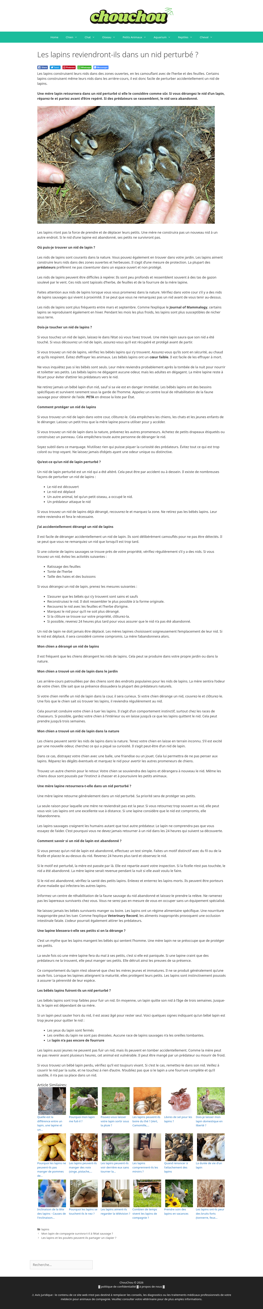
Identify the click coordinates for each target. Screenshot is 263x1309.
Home (54, 37)
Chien (73, 37)
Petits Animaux (136, 37)
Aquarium (164, 37)
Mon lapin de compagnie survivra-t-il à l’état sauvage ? (77, 1233)
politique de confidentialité (118, 1286)
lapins (45, 1229)
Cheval (208, 37)
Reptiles (187, 37)
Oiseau (110, 37)
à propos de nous (150, 1286)
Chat (92, 37)
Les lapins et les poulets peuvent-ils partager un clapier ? (78, 1238)
